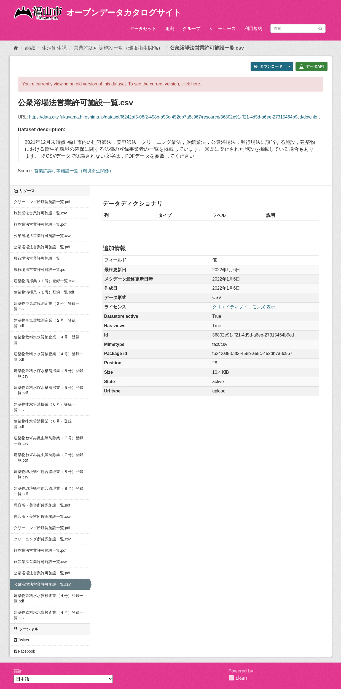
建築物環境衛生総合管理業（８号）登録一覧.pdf (48, 491)
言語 (17, 671)
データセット (143, 28)
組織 (169, 28)
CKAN (238, 678)
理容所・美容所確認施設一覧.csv (42, 516)
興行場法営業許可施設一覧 (37, 258)
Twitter (21, 640)
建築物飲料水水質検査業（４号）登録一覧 (48, 340)
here (195, 84)
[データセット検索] (298, 28)
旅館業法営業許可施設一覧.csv (40, 213)
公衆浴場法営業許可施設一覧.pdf (42, 247)
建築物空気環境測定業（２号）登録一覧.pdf (46, 323)
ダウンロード (268, 66)
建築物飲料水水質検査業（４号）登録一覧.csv (48, 615)
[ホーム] (16, 48)
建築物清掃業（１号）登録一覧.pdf (44, 292)
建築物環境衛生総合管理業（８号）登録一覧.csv (48, 474)
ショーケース (222, 28)
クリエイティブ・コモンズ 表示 (243, 307)
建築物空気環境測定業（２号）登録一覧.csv (46, 306)
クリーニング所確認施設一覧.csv (42, 539)
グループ (191, 28)
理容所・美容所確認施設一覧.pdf (42, 505)
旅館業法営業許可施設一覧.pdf (40, 224)
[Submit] (320, 28)
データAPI (311, 66)
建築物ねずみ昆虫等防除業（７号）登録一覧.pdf (48, 457)
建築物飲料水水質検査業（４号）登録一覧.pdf (48, 357)
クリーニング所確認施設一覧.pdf (42, 202)
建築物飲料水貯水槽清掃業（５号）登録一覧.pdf (48, 390)
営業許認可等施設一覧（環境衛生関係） (118, 48)
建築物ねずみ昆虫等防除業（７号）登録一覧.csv (48, 441)
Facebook (24, 651)
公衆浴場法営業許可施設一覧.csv (207, 48)
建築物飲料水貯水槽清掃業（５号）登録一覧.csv (48, 373)
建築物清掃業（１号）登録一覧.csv (44, 281)
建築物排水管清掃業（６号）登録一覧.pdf (45, 424)
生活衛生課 (54, 48)
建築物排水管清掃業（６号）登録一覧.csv (45, 407)
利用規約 (253, 28)
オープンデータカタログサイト (123, 12)
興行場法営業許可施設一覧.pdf (40, 269)
